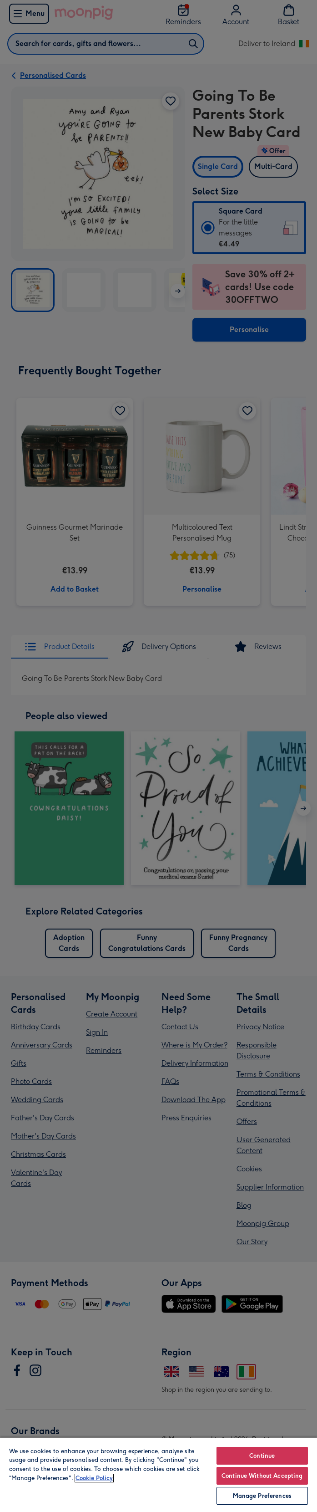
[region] (158, 1474)
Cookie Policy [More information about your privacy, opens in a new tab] (94, 1478)
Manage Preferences (262, 1495)
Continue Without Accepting (261, 1475)
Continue (262, 1455)
